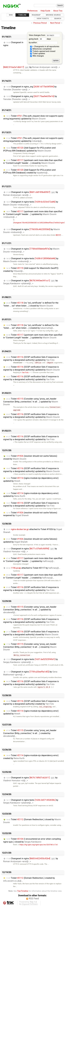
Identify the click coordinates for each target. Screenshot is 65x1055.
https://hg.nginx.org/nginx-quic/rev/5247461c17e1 (38, 845)
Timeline (22, 15)
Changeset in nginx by (30, 193)
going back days (40, 39)
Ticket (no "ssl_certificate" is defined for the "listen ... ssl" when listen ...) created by (30, 326)
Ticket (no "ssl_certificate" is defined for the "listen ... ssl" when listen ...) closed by (30, 304)
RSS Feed (34, 898)
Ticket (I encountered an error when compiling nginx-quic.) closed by (32, 840)
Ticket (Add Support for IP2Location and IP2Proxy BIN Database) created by (29, 171)
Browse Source (53, 15)
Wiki (11, 15)
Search (57, 19)
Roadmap (36, 15)
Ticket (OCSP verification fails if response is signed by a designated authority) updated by (31, 358)
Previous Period (40, 23)
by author (43, 42)
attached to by (33, 568)
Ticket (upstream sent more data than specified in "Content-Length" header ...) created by (32, 576)
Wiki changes (37, 56)
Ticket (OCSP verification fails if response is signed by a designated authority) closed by (31, 633)
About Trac (58, 11)
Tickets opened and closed (42, 51)
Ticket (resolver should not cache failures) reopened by (30, 514)
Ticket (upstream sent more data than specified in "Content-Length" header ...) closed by (32, 161)
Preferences (32, 11)
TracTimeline (22, 891)
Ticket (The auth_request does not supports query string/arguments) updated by (33, 117)
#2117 (58, 235)
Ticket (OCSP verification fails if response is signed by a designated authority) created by (31, 702)
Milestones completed (41, 49)
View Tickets (43, 19)
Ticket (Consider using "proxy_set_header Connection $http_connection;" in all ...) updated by (30, 402)
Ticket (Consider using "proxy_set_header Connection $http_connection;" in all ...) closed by (30, 647)
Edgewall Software (30, 904)
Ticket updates (37, 53)
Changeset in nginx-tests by (30, 203)
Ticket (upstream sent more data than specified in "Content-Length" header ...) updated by (32, 214)
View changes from (44, 35)
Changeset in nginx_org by (30, 88)
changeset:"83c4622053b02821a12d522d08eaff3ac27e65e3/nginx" (39, 223)
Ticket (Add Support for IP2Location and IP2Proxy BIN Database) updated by (29, 149)
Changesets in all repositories (44, 46)
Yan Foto (25, 372)
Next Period (55, 23)
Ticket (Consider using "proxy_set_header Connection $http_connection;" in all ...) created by (29, 733)
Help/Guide (45, 11)
